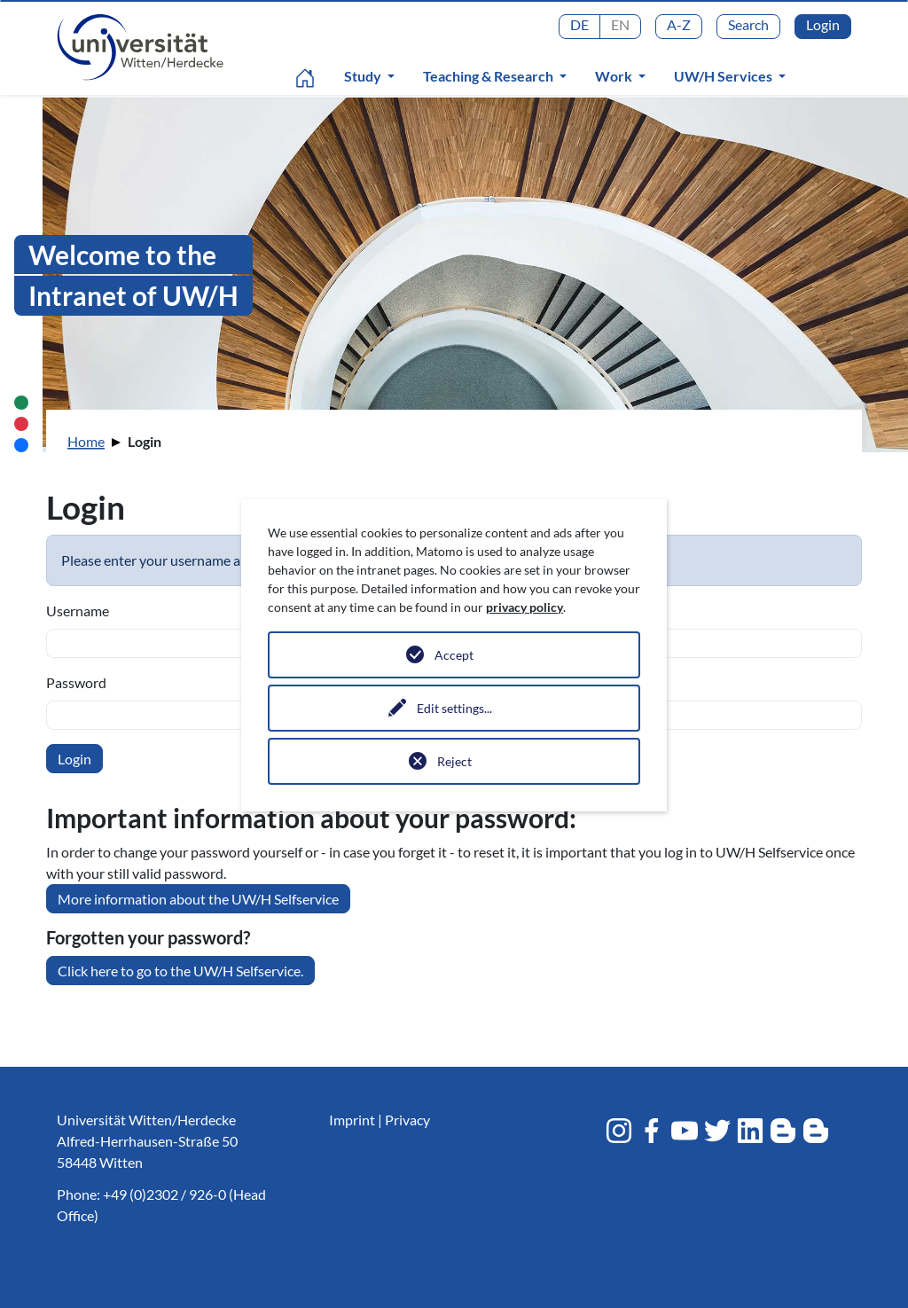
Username (77, 610)
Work (615, 75)
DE (579, 24)
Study (364, 75)
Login (823, 24)
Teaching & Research (489, 75)
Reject (454, 761)
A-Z (679, 24)
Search (748, 24)
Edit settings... (454, 708)
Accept (454, 654)
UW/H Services (724, 75)
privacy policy (524, 607)
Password (76, 682)
